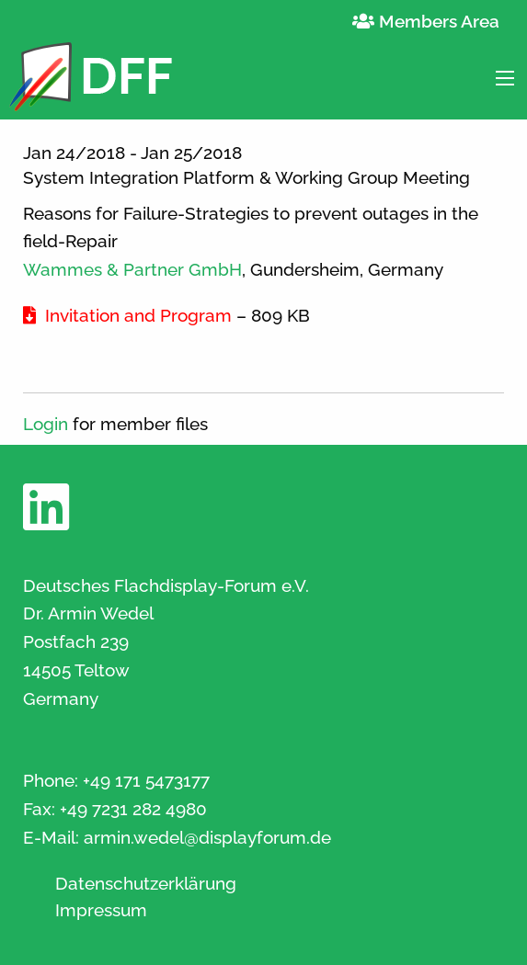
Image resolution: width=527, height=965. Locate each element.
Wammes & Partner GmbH (132, 269)
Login (45, 424)
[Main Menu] (505, 78)
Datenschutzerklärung (145, 883)
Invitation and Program (127, 315)
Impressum (101, 910)
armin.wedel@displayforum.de (207, 837)
